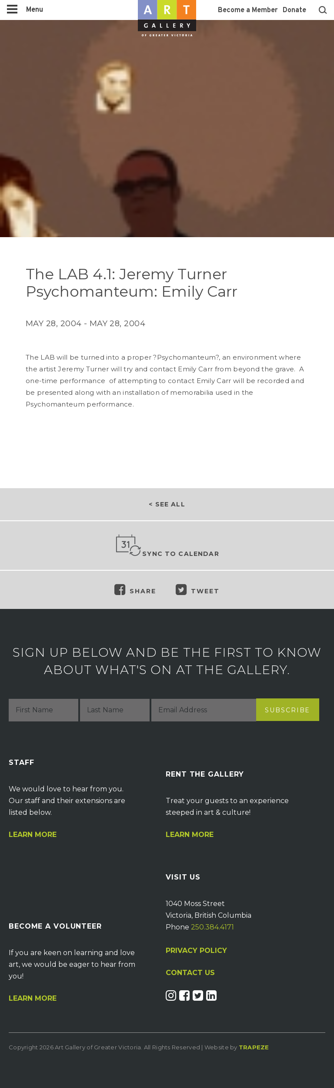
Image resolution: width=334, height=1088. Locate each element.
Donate (294, 10)
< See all (167, 504)
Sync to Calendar (167, 546)
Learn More (33, 834)
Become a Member (247, 10)
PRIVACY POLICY (196, 950)
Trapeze (254, 1047)
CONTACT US (190, 972)
